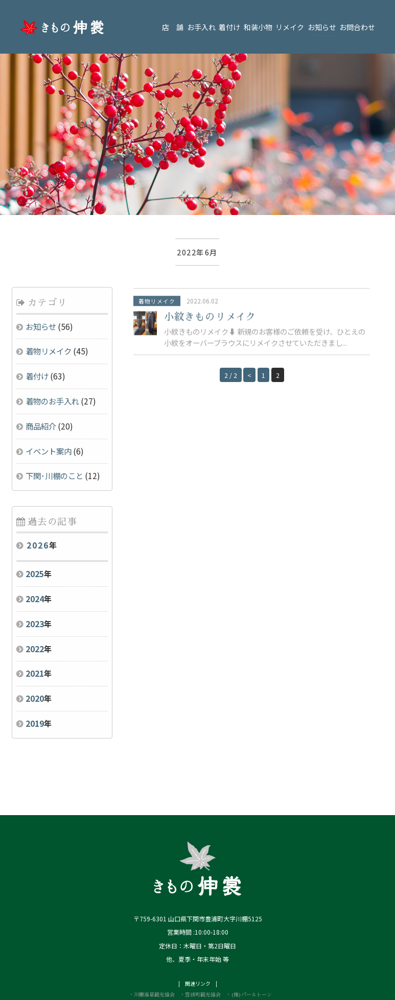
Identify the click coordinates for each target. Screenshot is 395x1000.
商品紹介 (41, 386)
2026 (38, 506)
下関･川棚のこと (54, 436)
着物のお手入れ (52, 362)
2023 (35, 584)
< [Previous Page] (249, 336)
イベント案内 (49, 411)
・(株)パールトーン (249, 955)
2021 (35, 634)
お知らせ (322, 27)
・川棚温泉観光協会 (152, 955)
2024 (35, 559)
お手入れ (201, 27)
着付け (229, 27)
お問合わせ (357, 27)
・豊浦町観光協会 (200, 955)
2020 (35, 659)
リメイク (289, 27)
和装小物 (258, 27)
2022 (35, 609)
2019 (35, 684)
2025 (35, 534)
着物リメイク (49, 312)
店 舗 (172, 27)
